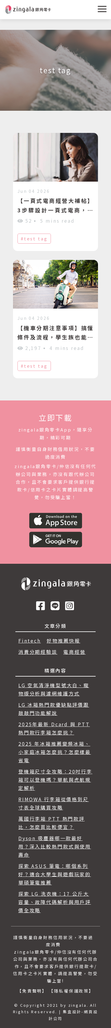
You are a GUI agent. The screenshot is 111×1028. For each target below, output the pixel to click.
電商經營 (74, 651)
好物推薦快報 (63, 640)
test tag (36, 238)
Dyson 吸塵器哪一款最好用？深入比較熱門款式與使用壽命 (54, 846)
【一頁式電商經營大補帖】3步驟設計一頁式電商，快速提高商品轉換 (55, 210)
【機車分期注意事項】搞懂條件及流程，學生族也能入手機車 (55, 337)
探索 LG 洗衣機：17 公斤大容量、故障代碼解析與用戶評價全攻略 (54, 902)
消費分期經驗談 (37, 651)
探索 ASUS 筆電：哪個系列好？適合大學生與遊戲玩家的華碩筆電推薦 (54, 874)
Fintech (29, 640)
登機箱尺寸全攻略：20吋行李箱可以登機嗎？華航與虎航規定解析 (55, 779)
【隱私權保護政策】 (71, 991)
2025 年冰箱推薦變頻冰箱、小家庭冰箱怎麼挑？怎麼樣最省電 (54, 752)
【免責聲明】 (32, 991)
